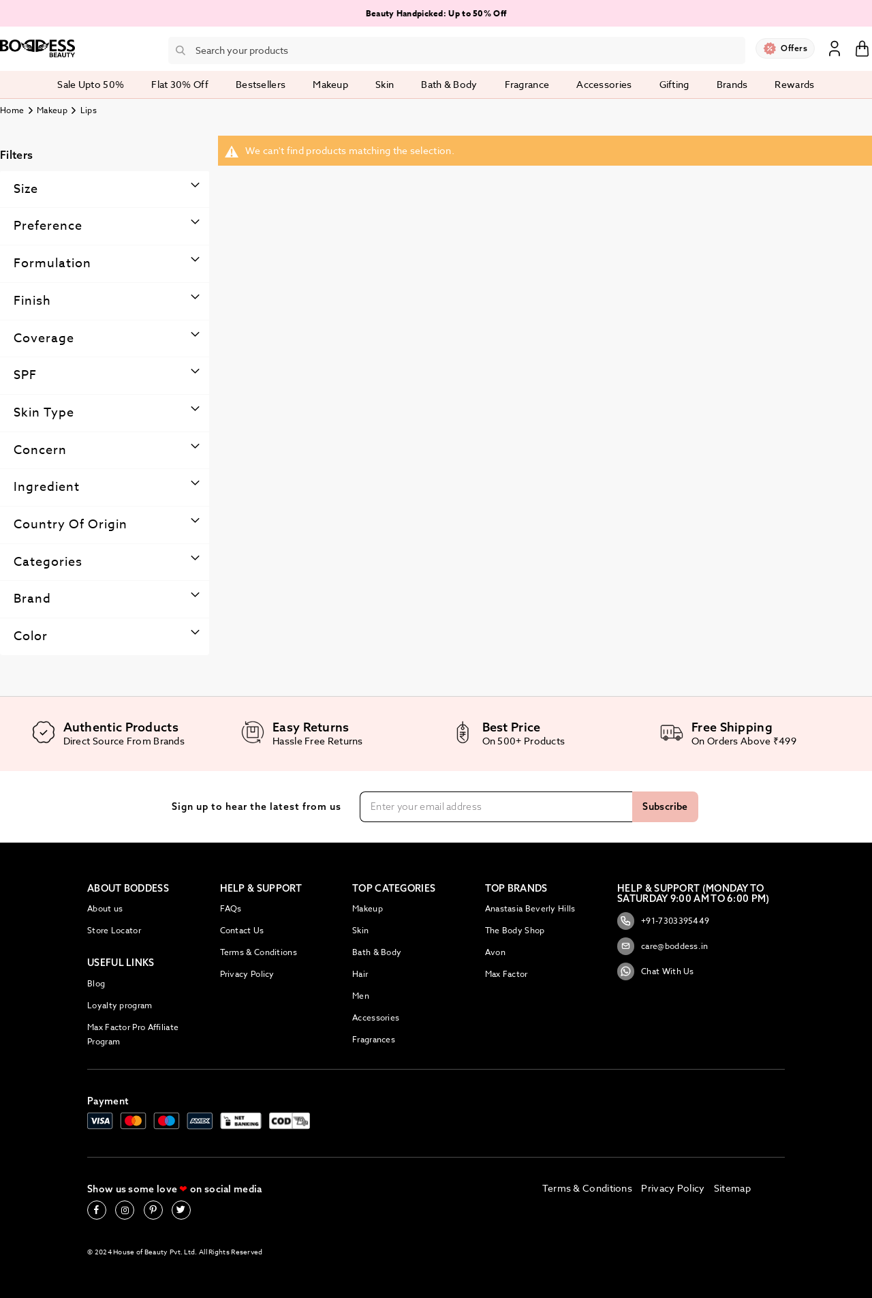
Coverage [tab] (44, 338)
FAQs (231, 908)
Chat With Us (655, 971)
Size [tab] (26, 189)
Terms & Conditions (258, 952)
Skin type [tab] (44, 413)
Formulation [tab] (52, 263)
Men (360, 995)
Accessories (375, 1017)
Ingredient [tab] (47, 487)
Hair (360, 974)
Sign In (834, 47)
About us (105, 908)
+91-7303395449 (663, 921)
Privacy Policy (247, 974)
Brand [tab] (32, 599)
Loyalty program (120, 1005)
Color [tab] (31, 636)
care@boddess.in (662, 946)
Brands (732, 84)
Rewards (794, 84)
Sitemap (732, 1187)
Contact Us (242, 930)
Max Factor (506, 974)
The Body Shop (515, 930)
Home (12, 110)
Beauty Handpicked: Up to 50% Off (436, 13)
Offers (794, 48)
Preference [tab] (48, 226)
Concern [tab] (40, 450)
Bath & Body (376, 952)
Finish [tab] (32, 301)
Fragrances (373, 1039)
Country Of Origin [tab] (70, 524)
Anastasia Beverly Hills (530, 908)
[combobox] (456, 50)
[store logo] (37, 48)
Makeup (52, 110)
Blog (96, 983)
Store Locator (114, 930)
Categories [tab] (48, 562)
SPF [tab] (25, 375)
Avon (495, 952)
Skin (360, 930)
